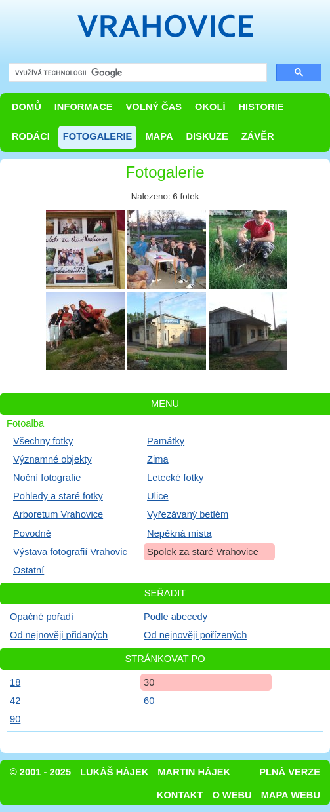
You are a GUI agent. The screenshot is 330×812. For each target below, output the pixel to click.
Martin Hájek (193, 772)
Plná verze (289, 772)
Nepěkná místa (179, 533)
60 (149, 700)
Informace (83, 107)
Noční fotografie (47, 478)
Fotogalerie (98, 136)
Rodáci (31, 136)
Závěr (257, 136)
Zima (158, 459)
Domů (26, 107)
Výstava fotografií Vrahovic (70, 552)
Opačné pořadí (41, 616)
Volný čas (154, 107)
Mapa (159, 136)
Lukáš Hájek (114, 772)
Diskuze (207, 136)
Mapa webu (290, 795)
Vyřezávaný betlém (187, 514)
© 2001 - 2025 (40, 772)
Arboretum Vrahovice (58, 514)
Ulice (158, 496)
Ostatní (28, 570)
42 (15, 700)
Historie (260, 107)
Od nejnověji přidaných (59, 635)
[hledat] (136, 73)
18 (15, 682)
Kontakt (180, 795)
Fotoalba (25, 423)
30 (149, 682)
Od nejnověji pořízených (195, 635)
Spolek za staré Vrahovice (202, 552)
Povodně (32, 533)
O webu (231, 795)
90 (15, 719)
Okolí (210, 107)
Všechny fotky (43, 441)
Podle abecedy (175, 616)
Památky (165, 441)
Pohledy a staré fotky (58, 496)
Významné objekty (52, 459)
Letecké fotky (175, 478)
